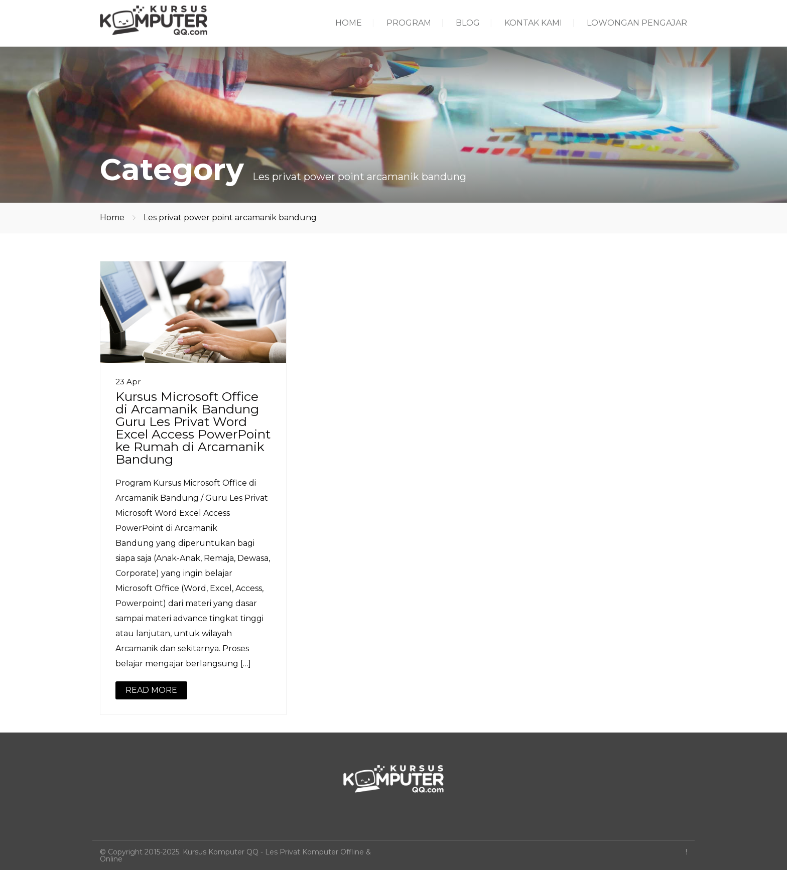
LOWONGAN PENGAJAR (637, 23)
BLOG (468, 23)
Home (112, 217)
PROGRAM (408, 23)
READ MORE (151, 690)
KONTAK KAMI (533, 23)
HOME (348, 23)
